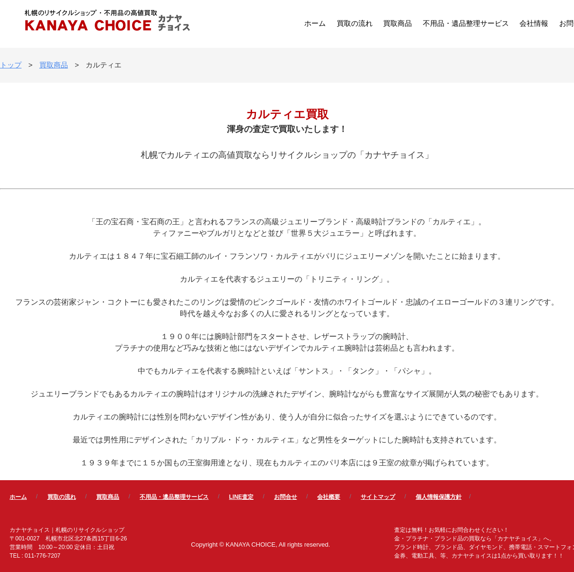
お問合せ (285, 497)
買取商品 (397, 23)
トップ (11, 65)
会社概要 (328, 497)
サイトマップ (378, 497)
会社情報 (533, 23)
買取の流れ (355, 23)
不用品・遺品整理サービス (466, 23)
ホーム (315, 23)
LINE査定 (241, 497)
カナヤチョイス (107, 21)
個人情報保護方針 (439, 497)
